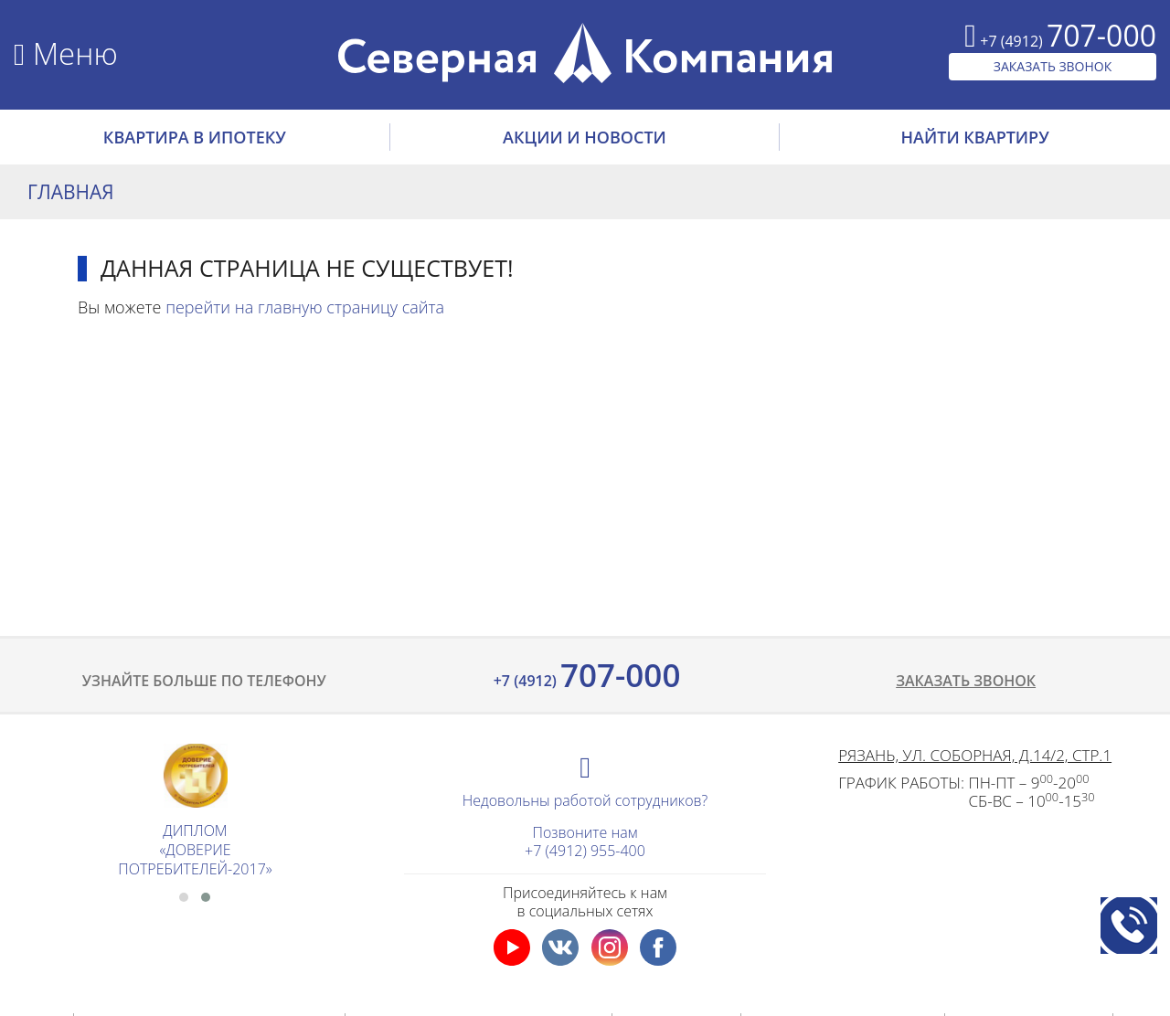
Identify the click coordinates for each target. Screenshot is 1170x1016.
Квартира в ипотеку (194, 137)
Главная (70, 192)
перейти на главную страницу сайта (304, 307)
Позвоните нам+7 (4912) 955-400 (585, 841)
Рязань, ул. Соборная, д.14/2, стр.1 (975, 755)
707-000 (585, 674)
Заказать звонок (966, 681)
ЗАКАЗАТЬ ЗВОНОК (1053, 66)
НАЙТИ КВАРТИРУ (975, 137)
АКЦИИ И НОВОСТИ (584, 137)
